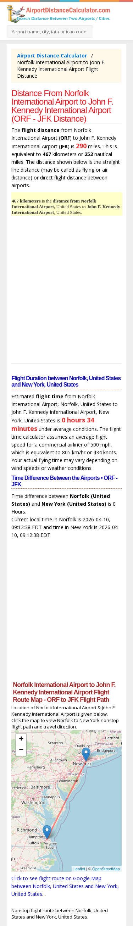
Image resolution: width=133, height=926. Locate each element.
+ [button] (21, 739)
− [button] (21, 750)
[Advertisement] (66, 290)
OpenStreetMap (106, 869)
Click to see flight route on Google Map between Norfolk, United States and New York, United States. (65, 886)
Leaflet (79, 869)
